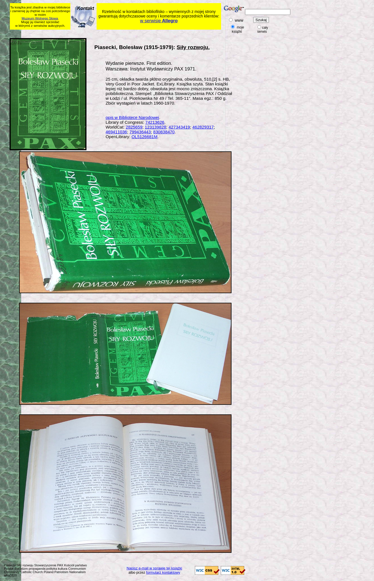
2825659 (134, 127)
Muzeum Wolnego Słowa (40, 18)
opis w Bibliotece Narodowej (132, 117)
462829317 (203, 127)
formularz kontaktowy (163, 572)
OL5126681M (144, 136)
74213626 (154, 122)
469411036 (116, 131)
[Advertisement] (118, 33)
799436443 (140, 131)
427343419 (179, 127)
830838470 (164, 131)
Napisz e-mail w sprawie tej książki (154, 568)
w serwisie (158, 20)
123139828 (155, 127)
